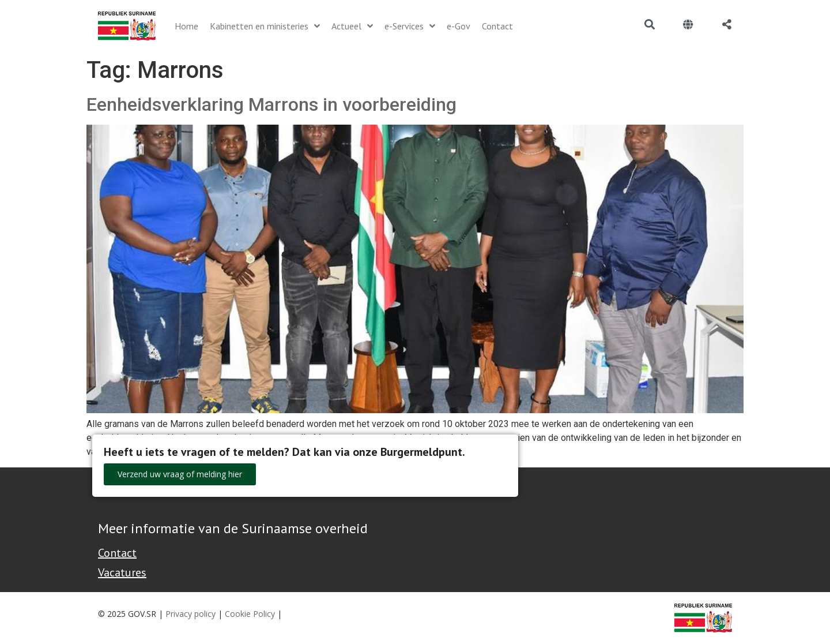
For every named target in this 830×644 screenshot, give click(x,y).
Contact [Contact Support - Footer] (117, 552)
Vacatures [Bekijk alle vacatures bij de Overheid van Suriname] (122, 572)
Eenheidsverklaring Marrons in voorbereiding (271, 104)
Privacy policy (190, 613)
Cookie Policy (250, 613)
